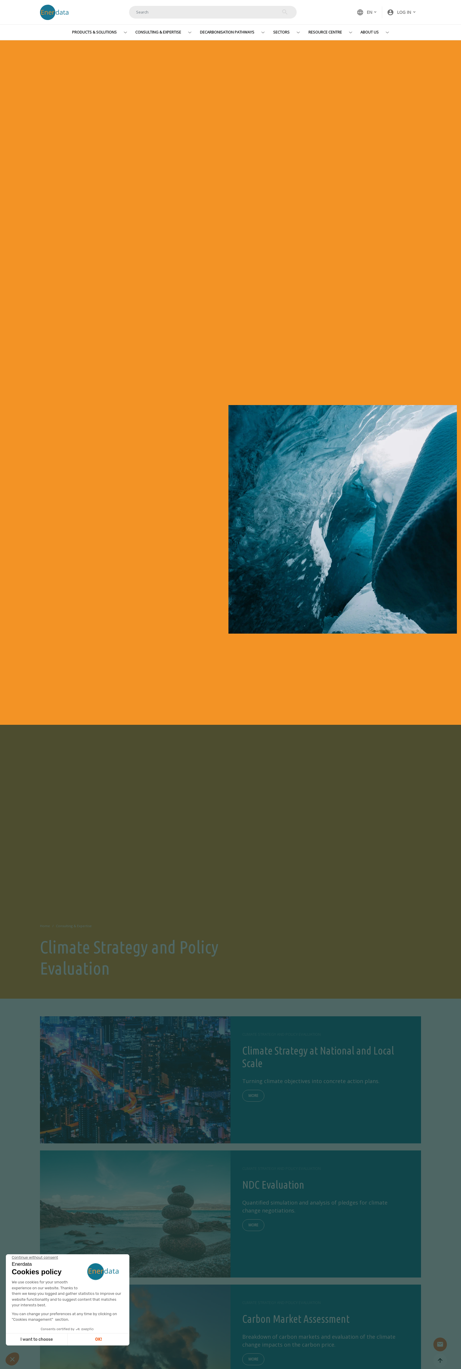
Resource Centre (325, 32)
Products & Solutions (94, 32)
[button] (401, 12)
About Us (369, 32)
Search (285, 12)
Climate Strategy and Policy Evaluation (281, 1034)
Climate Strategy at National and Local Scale (318, 1057)
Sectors (281, 32)
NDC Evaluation (273, 1185)
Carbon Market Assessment (296, 1319)
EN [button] (364, 12)
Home (45, 926)
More (253, 1095)
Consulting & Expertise (158, 32)
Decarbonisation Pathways (227, 32)
